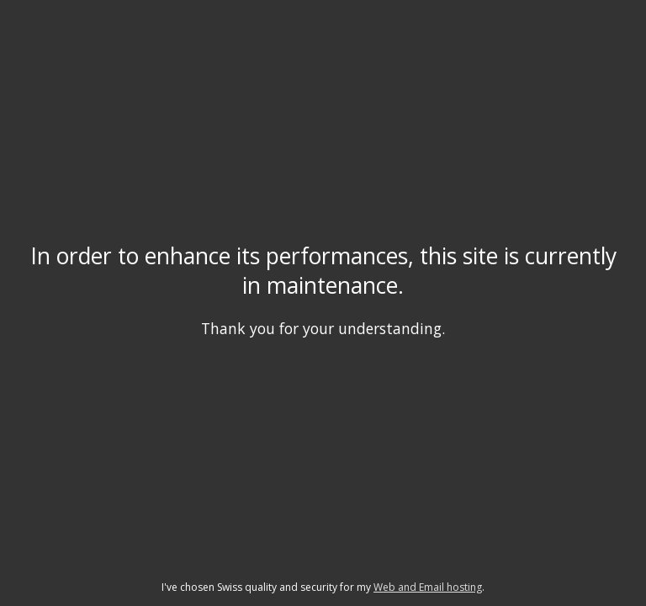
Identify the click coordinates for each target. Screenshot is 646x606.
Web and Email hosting (427, 587)
